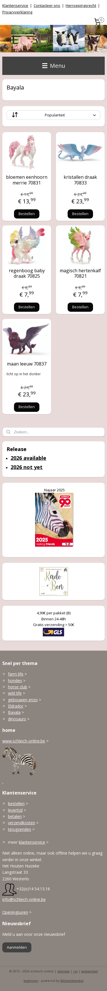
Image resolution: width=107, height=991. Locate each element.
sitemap (63, 971)
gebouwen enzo (23, 699)
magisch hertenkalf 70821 (80, 273)
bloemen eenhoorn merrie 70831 (26, 179)
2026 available (28, 457)
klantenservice (32, 842)
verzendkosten (21, 822)
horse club (17, 687)
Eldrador (15, 706)
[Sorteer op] (53, 115)
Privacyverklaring (17, 12)
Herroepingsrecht (81, 5)
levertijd (15, 810)
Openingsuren (15, 912)
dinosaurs (17, 719)
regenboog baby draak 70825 (27, 273)
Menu (53, 65)
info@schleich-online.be (24, 899)
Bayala (14, 712)
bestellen (16, 803)
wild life (15, 693)
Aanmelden (17, 947)
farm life (15, 674)
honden (15, 680)
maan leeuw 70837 (27, 363)
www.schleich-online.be (23, 741)
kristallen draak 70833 (80, 179)
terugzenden (19, 829)
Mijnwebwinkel (72, 980)
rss (75, 971)
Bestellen (27, 213)
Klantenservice (15, 5)
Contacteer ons (47, 5)
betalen (15, 816)
